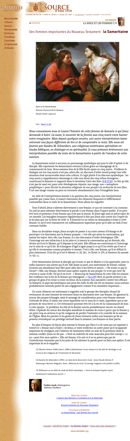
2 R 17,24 (107, 181)
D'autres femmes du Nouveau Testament (79, 405)
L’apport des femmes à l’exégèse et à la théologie (79, 398)
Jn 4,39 (92, 276)
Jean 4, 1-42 (46, 124)
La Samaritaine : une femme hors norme (79, 412)
